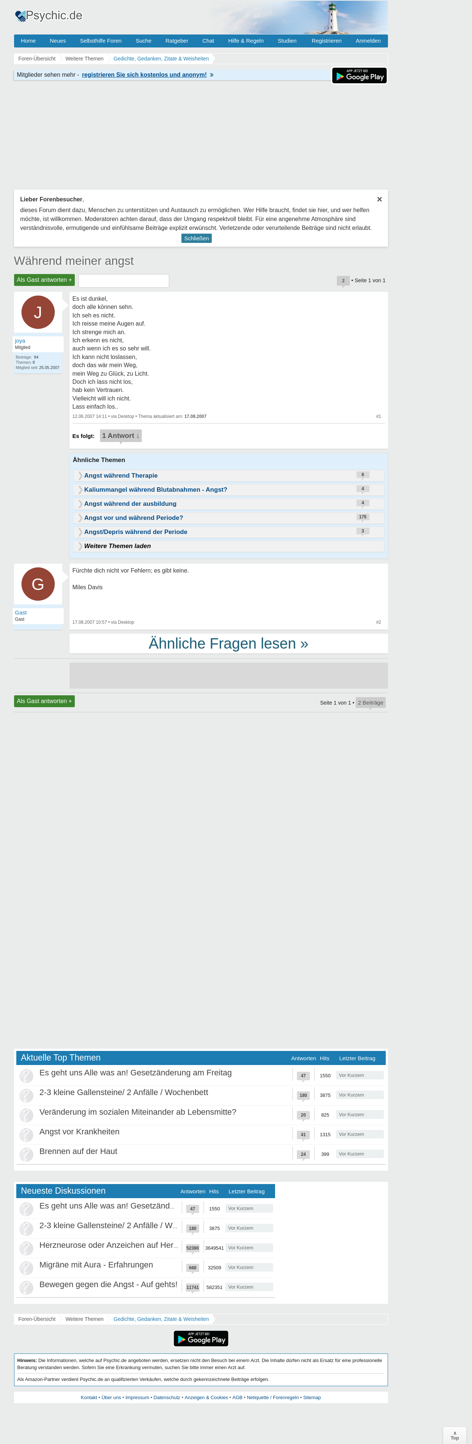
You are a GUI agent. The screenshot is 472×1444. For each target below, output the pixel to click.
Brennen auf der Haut (78, 1151)
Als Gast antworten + (44, 280)
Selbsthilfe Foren (101, 40)
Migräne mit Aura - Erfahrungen (96, 1264)
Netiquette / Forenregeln (273, 1397)
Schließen (196, 238)
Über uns (111, 1397)
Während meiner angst (74, 260)
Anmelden (368, 40)
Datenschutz (167, 1397)
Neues (58, 40)
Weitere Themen (85, 1319)
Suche (143, 40)
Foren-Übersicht (37, 1319)
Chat (208, 40)
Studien (287, 40)
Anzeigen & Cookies (206, 1397)
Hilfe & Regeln (246, 40)
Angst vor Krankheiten (80, 1131)
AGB (237, 1397)
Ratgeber (176, 40)
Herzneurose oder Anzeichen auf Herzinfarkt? (122, 1245)
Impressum (137, 1397)
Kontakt (89, 1397)
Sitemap (312, 1397)
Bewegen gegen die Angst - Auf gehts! (109, 1284)
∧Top (455, 1435)
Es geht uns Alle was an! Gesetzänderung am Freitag (136, 1072)
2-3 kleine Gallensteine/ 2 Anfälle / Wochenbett (124, 1092)
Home (28, 40)
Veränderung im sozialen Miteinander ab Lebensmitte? (138, 1112)
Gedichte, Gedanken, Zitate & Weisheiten (161, 1319)
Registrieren (327, 40)
